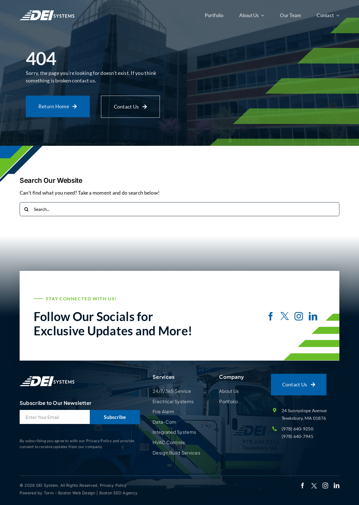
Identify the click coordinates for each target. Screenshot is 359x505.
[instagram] (298, 316)
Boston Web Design (77, 492)
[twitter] (284, 317)
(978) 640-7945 (297, 436)
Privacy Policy (113, 485)
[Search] (27, 209)
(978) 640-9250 (297, 428)
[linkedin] (313, 316)
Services (163, 376)
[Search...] (179, 209)
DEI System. (47, 485)
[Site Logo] (47, 376)
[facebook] (270, 316)
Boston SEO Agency (118, 492)
